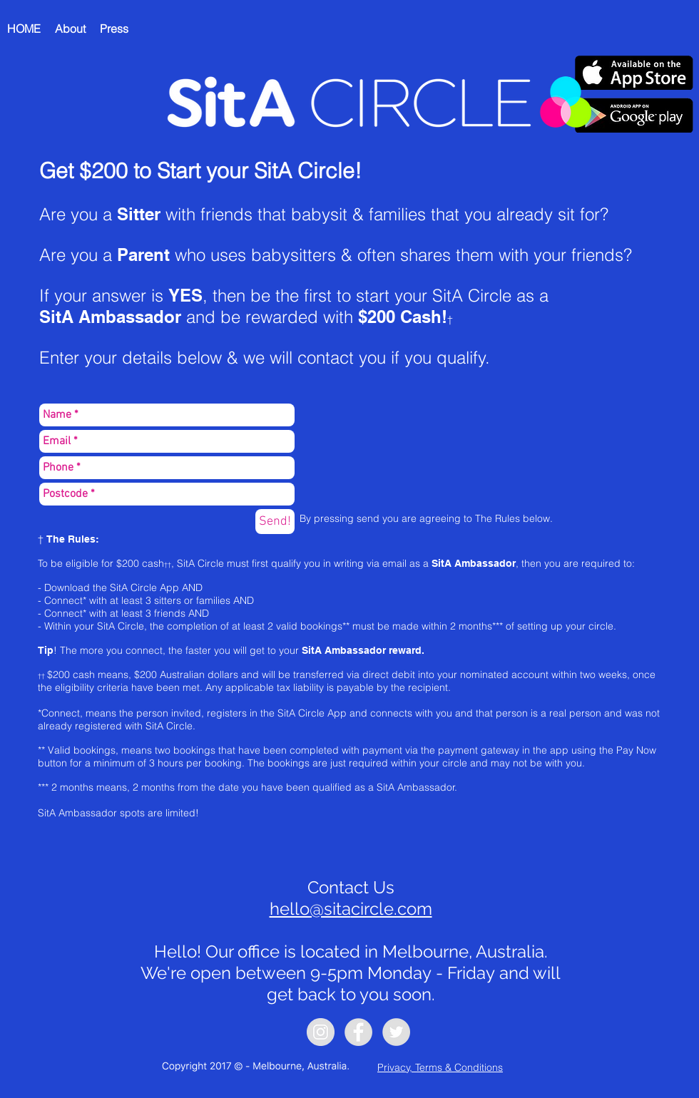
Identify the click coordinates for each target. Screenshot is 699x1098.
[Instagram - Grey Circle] (321, 1032)
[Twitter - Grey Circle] (396, 1032)
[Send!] (275, 521)
